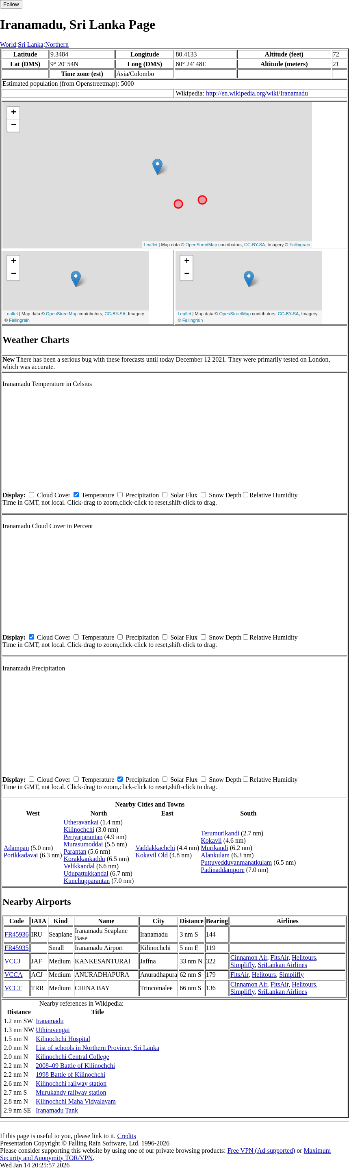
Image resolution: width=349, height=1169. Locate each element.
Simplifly (242, 964)
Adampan (16, 847)
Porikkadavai (21, 855)
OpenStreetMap (201, 244)
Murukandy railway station (71, 1092)
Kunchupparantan (87, 880)
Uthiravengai (53, 1029)
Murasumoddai (83, 844)
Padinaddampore (223, 869)
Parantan (75, 851)
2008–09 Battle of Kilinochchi (75, 1065)
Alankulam (215, 855)
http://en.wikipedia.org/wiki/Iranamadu (257, 93)
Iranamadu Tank (57, 1110)
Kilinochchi (79, 829)
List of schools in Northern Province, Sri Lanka (97, 1047)
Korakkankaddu (84, 858)
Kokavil (211, 840)
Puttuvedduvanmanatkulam (236, 862)
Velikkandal (79, 866)
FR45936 (16, 934)
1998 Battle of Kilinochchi (70, 1074)
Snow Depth (225, 495)
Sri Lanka (30, 44)
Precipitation (142, 495)
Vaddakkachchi (155, 847)
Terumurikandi (220, 833)
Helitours (304, 957)
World (8, 44)
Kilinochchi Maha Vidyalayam (76, 1101)
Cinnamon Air (248, 957)
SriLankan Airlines (282, 964)
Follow (11, 4)
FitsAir (280, 957)
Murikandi (214, 847)
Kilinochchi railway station (71, 1083)
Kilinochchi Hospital (63, 1038)
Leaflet (151, 244)
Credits (126, 1135)
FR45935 (16, 947)
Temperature (98, 495)
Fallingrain (300, 244)
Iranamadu (49, 1020)
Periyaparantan (83, 836)
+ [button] (13, 113)
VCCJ (12, 961)
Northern (57, 44)
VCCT (13, 988)
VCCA (13, 974)
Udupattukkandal (86, 873)
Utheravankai (81, 822)
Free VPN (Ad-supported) (261, 1150)
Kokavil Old (151, 855)
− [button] (13, 125)
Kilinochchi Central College (72, 1056)
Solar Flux (183, 495)
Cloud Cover (53, 495)
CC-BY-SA (254, 244)
